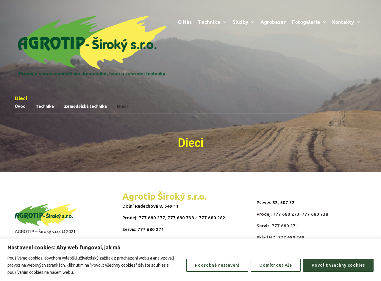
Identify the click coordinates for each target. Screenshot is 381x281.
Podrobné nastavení (217, 265)
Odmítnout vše (275, 265)
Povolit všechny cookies (338, 265)
